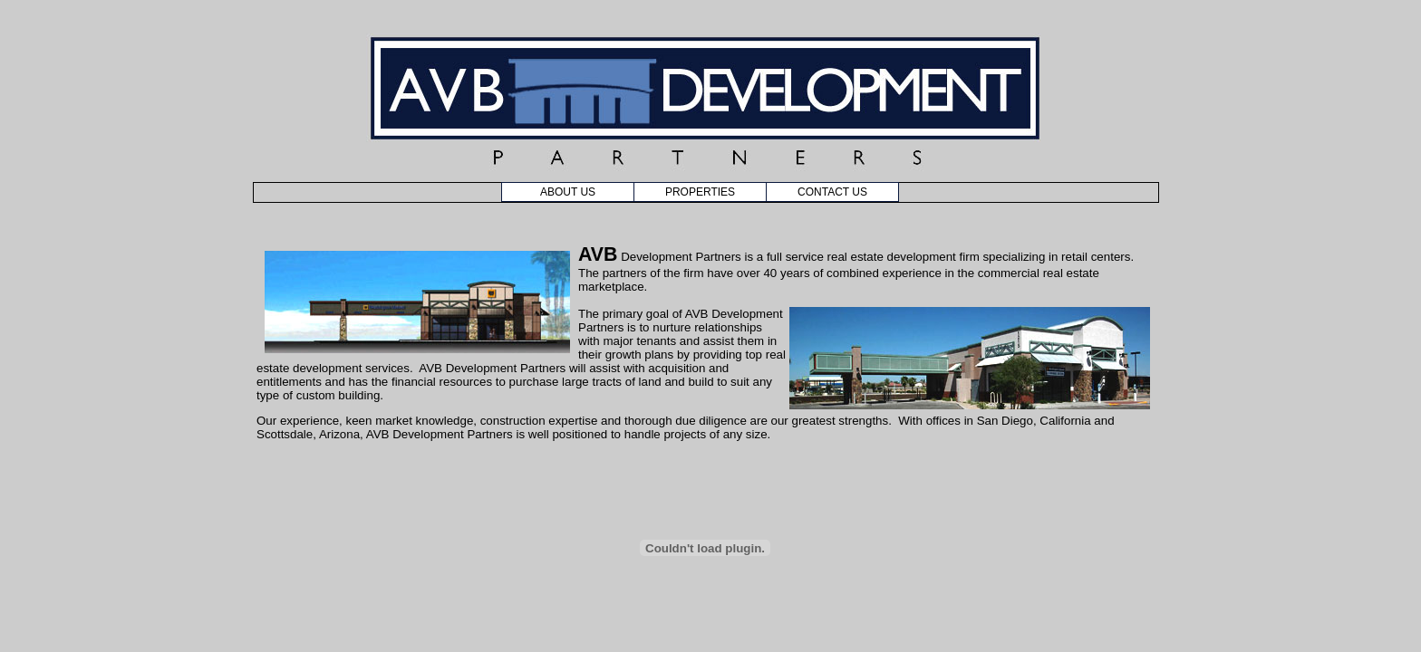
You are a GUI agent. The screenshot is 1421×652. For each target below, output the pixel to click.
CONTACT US (832, 192)
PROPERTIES (700, 192)
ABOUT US (567, 192)
